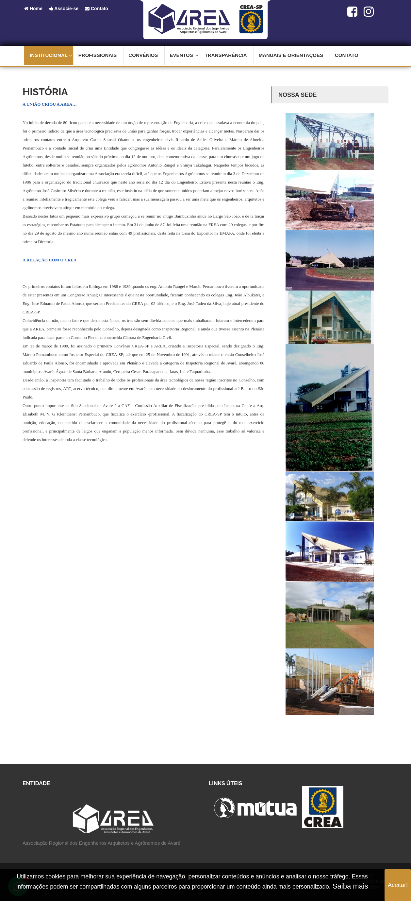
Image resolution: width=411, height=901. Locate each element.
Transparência (226, 55)
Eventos (184, 55)
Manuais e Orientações (291, 55)
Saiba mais (349, 886)
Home (33, 8)
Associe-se (63, 8)
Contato (96, 8)
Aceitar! (398, 885)
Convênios (143, 55)
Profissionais (97, 55)
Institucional (51, 55)
